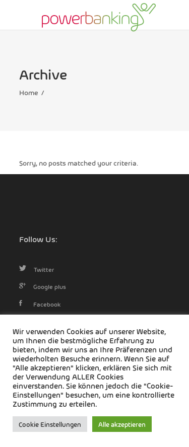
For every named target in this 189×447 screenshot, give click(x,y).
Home (28, 92)
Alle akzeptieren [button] (122, 424)
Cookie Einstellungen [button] (50, 424)
